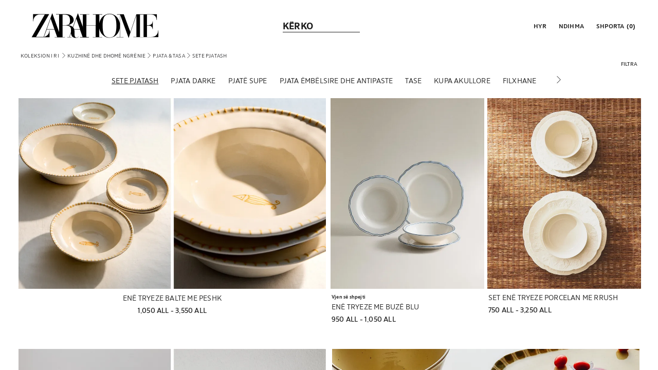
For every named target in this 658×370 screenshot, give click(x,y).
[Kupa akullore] (462, 81)
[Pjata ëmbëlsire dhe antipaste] (336, 81)
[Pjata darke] (193, 81)
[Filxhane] (520, 81)
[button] (539, 26)
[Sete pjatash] (135, 81)
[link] (95, 25)
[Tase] (413, 81)
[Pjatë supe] (247, 81)
